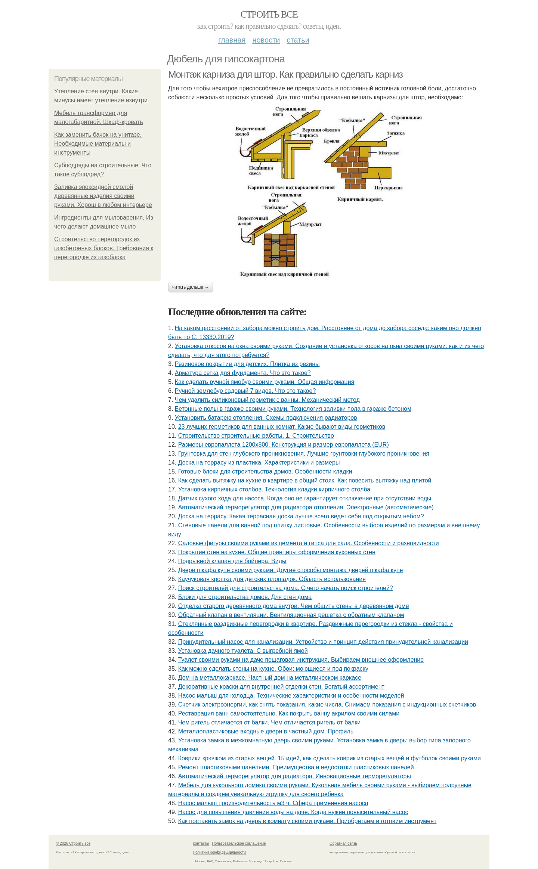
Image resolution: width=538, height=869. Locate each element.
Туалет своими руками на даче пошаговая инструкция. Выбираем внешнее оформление (301, 660)
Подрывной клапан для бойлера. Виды (232, 561)
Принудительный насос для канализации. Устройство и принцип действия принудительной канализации (323, 642)
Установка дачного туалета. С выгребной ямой (243, 651)
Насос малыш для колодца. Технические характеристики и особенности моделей (291, 695)
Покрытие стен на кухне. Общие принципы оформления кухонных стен (276, 552)
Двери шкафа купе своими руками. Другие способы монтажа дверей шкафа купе (290, 570)
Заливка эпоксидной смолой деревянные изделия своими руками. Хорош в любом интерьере (103, 196)
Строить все (268, 14)
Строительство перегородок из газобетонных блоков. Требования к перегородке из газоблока (103, 248)
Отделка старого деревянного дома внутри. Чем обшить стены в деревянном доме (293, 606)
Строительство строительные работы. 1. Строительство (256, 435)
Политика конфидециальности (219, 852)
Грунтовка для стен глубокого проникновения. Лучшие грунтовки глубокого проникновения (303, 453)
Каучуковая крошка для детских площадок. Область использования (272, 579)
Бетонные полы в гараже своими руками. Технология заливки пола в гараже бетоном (293, 409)
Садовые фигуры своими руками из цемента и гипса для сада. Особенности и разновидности (308, 543)
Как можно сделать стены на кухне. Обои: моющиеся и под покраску (273, 668)
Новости (266, 40)
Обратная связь (343, 843)
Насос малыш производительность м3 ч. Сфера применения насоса (273, 803)
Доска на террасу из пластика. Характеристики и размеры (259, 462)
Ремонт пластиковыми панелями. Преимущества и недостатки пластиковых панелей (296, 767)
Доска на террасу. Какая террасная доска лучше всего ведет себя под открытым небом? (301, 516)
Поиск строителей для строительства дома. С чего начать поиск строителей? (285, 588)
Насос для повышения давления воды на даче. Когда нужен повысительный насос (293, 812)
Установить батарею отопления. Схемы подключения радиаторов (266, 418)
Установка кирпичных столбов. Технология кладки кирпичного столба (274, 489)
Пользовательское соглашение (239, 843)
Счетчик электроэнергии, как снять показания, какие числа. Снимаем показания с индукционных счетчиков (327, 704)
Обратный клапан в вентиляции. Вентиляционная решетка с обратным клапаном (291, 615)
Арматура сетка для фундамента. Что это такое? (243, 373)
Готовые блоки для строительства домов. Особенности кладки (265, 471)
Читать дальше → (190, 287)
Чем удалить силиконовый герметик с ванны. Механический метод (267, 400)
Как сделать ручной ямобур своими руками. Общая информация (265, 382)
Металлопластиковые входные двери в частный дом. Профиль (265, 731)
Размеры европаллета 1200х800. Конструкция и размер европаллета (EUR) (283, 444)
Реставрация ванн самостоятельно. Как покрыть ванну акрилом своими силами (288, 713)
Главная (231, 40)
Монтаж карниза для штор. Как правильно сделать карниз (285, 74)
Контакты (201, 843)
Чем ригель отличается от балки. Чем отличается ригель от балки (269, 722)
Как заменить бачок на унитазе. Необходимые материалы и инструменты (98, 143)
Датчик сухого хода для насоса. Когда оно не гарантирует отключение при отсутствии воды (305, 498)
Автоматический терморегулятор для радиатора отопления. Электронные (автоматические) (306, 507)
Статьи (298, 40)
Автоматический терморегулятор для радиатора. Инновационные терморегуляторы (294, 776)
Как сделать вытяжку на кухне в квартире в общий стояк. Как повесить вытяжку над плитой (305, 480)
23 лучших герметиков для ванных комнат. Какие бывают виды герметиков (282, 426)
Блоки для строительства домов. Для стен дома (245, 597)
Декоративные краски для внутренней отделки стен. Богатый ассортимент (281, 686)
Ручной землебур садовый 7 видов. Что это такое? (245, 391)
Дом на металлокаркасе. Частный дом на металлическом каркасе (269, 677)
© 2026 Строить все (73, 843)
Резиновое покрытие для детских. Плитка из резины (247, 364)
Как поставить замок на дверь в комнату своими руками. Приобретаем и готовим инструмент (307, 821)
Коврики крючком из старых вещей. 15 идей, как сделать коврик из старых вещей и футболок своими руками (329, 758)
